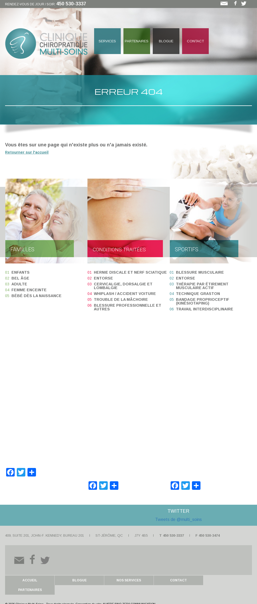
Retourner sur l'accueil (27, 152)
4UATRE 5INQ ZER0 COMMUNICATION (129, 594)
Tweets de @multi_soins (178, 519)
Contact (195, 41)
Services (107, 41)
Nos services (128, 580)
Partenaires (136, 41)
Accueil (29, 580)
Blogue (166, 41)
